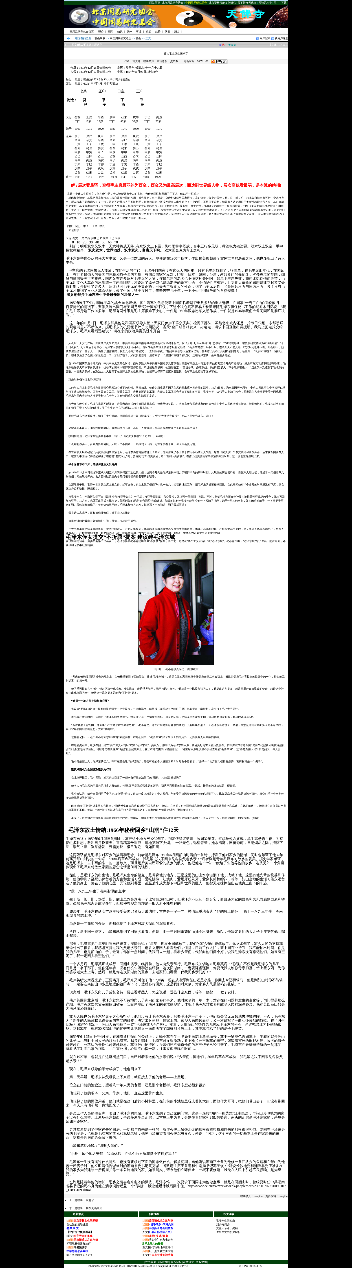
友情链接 (188, 1262)
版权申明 (201, 1262)
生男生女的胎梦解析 (228, 1232)
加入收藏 (163, 1262)
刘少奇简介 (223, 1224)
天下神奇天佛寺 (247, 2)
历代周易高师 (94, 1208)
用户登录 (265, 38)
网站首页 (154, 2)
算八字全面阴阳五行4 (79, 1255)
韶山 (138, 38)
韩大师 (136, 61)
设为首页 (150, 1262)
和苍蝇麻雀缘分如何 (78, 1243)
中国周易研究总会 (196, 2)
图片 (276, 2)
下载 (283, 2)
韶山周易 (100, 38)
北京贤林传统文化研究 (222, 2)
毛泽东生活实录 (225, 1220)
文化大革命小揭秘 (227, 1228)
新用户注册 (281, 38)
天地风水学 (265, 2)
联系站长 (176, 1262)
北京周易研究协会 (172, 2)
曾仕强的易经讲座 (77, 1224)
